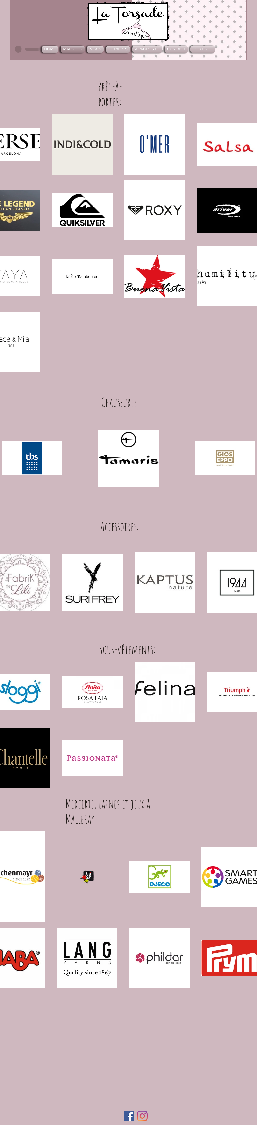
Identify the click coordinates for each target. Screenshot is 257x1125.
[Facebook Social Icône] (129, 1116)
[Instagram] (142, 1116)
